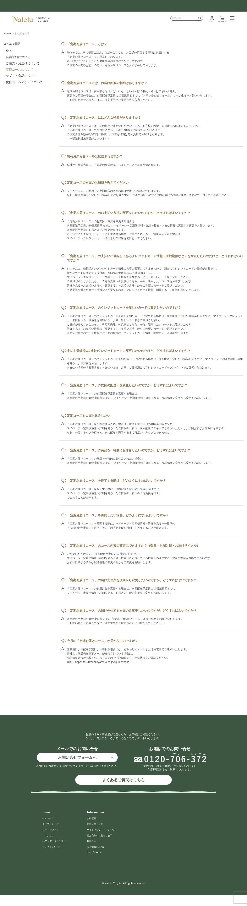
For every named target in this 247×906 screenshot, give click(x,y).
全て (9, 50)
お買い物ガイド (96, 835)
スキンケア (49, 846)
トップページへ (96, 863)
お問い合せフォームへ (77, 768)
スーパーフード (51, 840)
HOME (7, 33)
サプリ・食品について (21, 75)
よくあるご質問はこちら (123, 791)
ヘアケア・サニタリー (55, 852)
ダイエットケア (51, 835)
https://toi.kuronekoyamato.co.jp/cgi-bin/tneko (102, 662)
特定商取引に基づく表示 (102, 846)
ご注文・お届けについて (23, 63)
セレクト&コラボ (52, 857)
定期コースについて (20, 69)
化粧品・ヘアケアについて (24, 82)
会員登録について (18, 57)
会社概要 (92, 829)
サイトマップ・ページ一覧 (103, 840)
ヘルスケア (49, 829)
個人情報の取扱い (97, 857)
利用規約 (92, 852)
